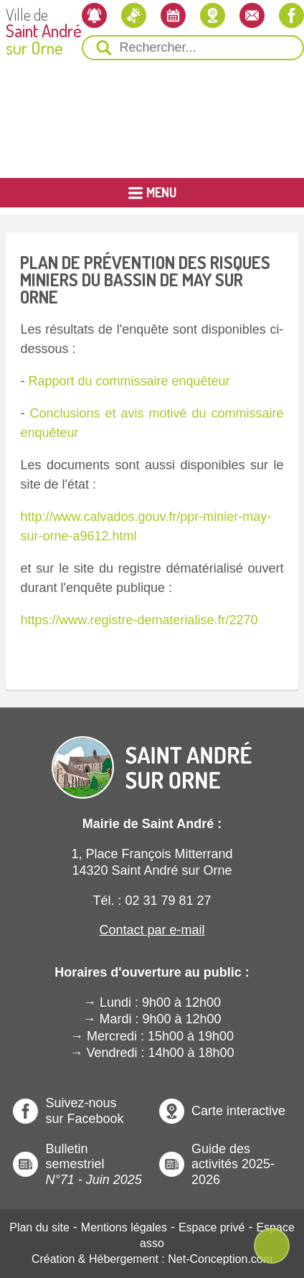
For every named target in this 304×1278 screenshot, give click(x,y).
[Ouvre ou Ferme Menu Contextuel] (272, 1246)
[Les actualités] (133, 15)
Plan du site (39, 1227)
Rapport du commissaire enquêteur (128, 381)
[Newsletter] (94, 15)
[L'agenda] (173, 15)
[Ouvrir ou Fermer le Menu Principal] (152, 192)
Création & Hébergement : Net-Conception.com (152, 1259)
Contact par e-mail (151, 930)
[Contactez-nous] (252, 15)
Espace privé (212, 1227)
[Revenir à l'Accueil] (152, 755)
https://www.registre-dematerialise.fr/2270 (138, 620)
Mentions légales (124, 1227)
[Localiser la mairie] (212, 15)
